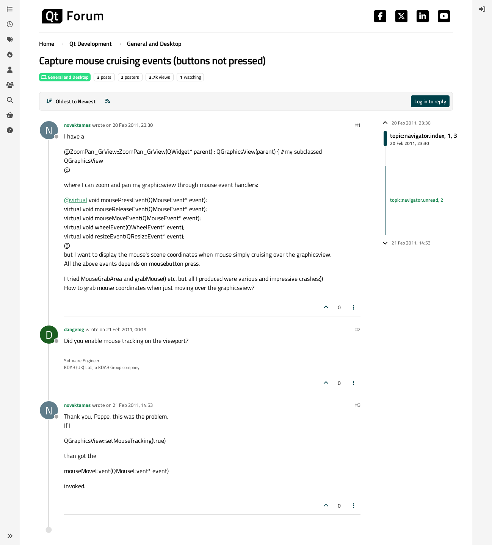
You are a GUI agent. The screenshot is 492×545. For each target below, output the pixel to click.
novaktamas (77, 125)
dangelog (74, 329)
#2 (357, 329)
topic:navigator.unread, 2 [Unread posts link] (416, 200)
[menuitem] (482, 9)
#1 (357, 125)
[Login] (482, 9)
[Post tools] (354, 307)
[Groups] (10, 85)
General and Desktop (65, 77)
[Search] (10, 100)
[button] (10, 536)
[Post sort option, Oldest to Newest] (70, 101)
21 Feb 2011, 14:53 (133, 405)
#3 (357, 405)
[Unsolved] (10, 130)
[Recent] (10, 24)
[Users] (10, 70)
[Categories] (10, 9)
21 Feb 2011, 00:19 (126, 329)
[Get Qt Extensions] (10, 115)
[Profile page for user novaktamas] (49, 130)
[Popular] (10, 54)
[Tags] (10, 39)
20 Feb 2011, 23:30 (133, 125)
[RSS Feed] (107, 101)
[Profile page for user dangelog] (49, 334)
